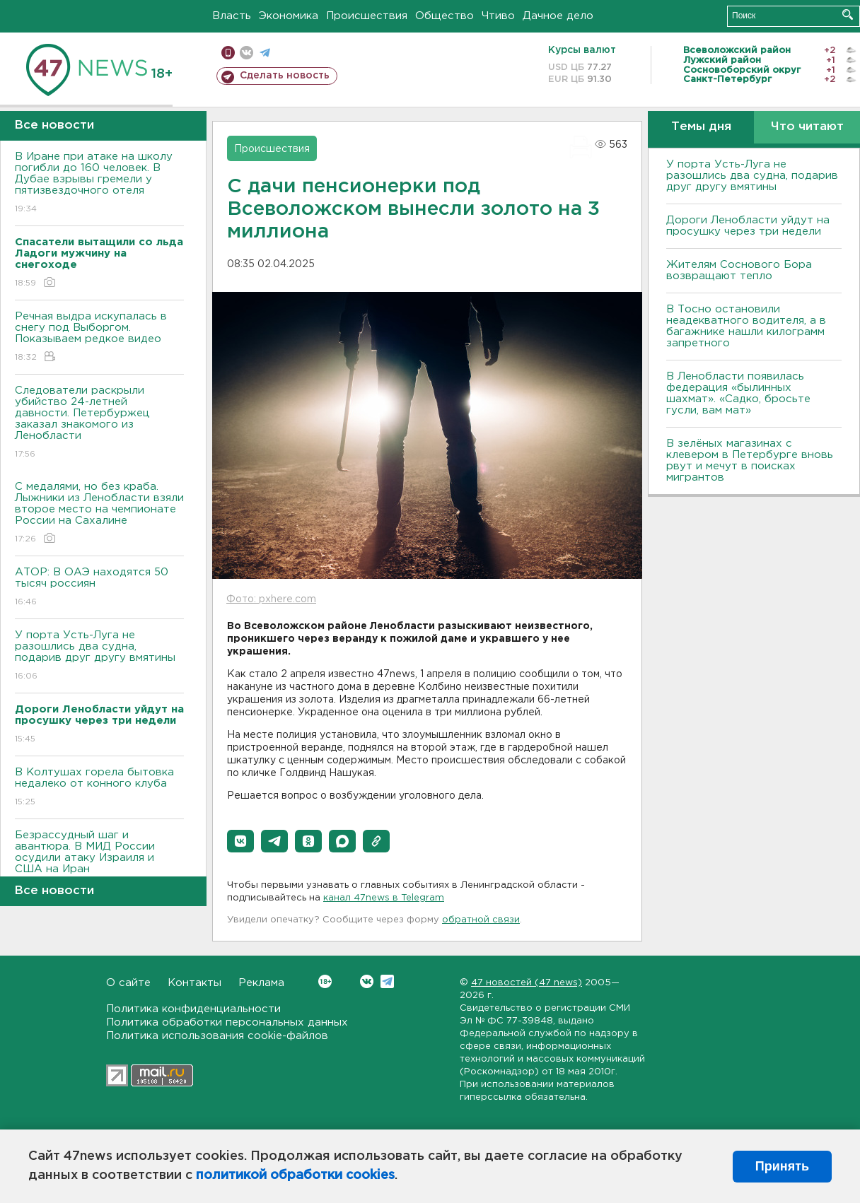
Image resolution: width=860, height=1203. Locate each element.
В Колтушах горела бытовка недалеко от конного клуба (99, 788)
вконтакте (246, 52)
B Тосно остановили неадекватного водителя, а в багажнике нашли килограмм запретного (746, 326)
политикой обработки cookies (295, 1175)
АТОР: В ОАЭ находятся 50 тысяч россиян (99, 588)
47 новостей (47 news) (526, 983)
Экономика (288, 15)
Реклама (261, 982)
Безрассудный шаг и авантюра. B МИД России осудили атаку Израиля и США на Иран (99, 862)
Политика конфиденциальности (193, 1009)
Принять (782, 1166)
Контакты (194, 982)
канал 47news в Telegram (383, 898)
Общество (444, 15)
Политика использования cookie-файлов (217, 1035)
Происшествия (366, 15)
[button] (240, 841)
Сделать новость (285, 75)
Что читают (807, 127)
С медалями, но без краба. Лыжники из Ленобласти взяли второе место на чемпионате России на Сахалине (99, 513)
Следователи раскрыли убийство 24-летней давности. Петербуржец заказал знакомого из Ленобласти (99, 423)
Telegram (387, 981)
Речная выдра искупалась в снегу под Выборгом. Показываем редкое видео (99, 337)
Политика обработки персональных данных (227, 1022)
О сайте (128, 982)
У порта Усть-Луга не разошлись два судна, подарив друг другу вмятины (99, 656)
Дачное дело (558, 15)
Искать (847, 14)
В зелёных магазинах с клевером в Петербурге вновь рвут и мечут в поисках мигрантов (749, 460)
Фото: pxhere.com (271, 599)
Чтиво (498, 15)
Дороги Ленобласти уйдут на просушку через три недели (748, 226)
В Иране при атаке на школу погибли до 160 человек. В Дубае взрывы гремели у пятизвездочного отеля (99, 183)
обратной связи (481, 920)
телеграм (265, 52)
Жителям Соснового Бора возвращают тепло (739, 270)
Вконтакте (325, 981)
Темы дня (701, 127)
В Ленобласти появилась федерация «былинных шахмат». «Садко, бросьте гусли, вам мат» (738, 393)
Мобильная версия (228, 52)
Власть (231, 15)
